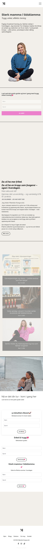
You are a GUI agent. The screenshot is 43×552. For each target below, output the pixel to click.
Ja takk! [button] (21, 113)
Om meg (22, 536)
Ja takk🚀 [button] (21, 431)
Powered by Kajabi (21, 547)
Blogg (10, 536)
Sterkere (16, 536)
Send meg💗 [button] (21, 459)
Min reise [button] (6, 233)
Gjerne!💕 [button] (21, 486)
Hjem (4, 536)
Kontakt (29, 536)
